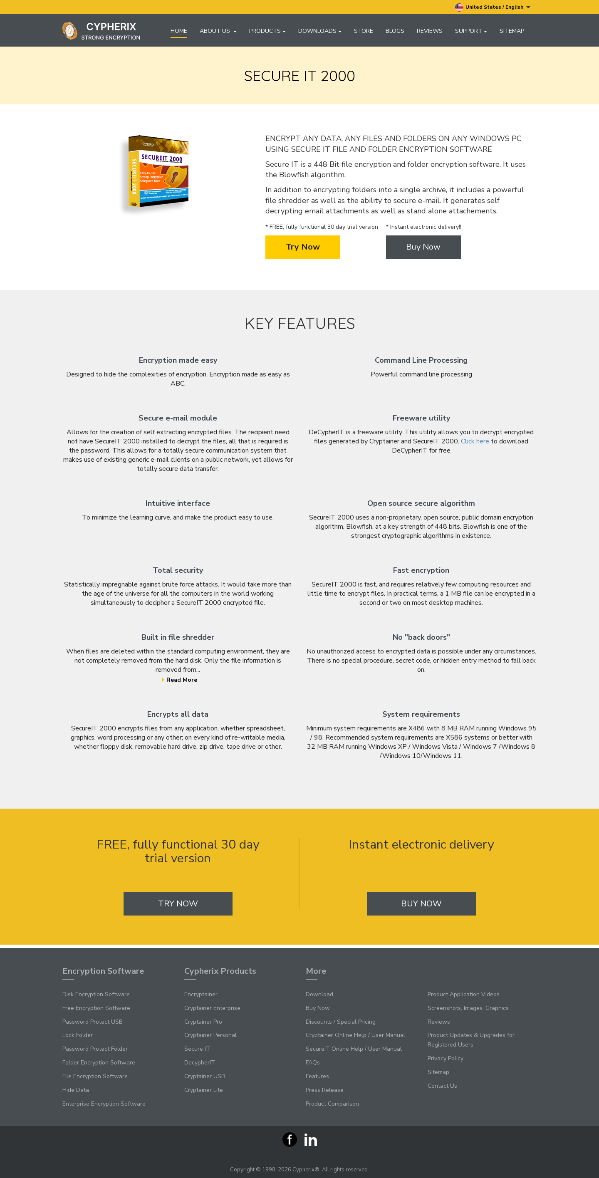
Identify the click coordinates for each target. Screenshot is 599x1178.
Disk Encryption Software (96, 994)
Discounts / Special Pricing (341, 1022)
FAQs (313, 1063)
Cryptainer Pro (203, 1022)
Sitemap (512, 31)
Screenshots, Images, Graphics (468, 1008)
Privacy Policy (445, 1058)
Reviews (430, 31)
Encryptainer (201, 994)
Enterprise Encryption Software (104, 1104)
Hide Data (75, 1090)
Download (319, 994)
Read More (179, 683)
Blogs (395, 31)
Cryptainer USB (204, 1076)
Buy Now (423, 250)
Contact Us (442, 1086)
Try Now (303, 250)
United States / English (492, 7)
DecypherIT (199, 1063)
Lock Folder (77, 1035)
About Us (218, 31)
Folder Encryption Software (98, 1063)
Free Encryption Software (96, 1008)
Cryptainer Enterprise (212, 1008)
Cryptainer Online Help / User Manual (355, 1035)
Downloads (320, 31)
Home (179, 31)
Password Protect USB (92, 1022)
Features (317, 1076)
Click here (475, 444)
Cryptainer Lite (203, 1090)
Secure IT (197, 1049)
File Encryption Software (95, 1076)
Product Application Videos (464, 994)
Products (267, 31)
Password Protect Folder (95, 1049)
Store (363, 31)
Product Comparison (332, 1104)
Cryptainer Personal (210, 1035)
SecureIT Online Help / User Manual (354, 1049)
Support (471, 31)
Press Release (325, 1090)
